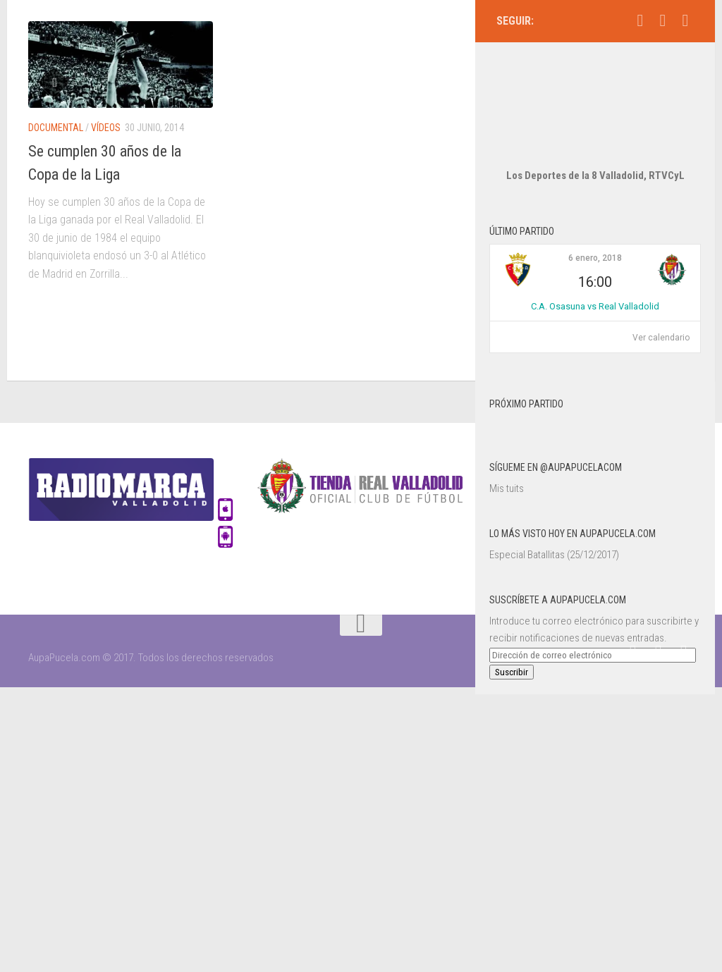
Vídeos (106, 127)
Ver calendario (661, 295)
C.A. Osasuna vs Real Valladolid (595, 264)
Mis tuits (506, 446)
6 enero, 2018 (595, 216)
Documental (55, 127)
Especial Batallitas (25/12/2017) (554, 512)
